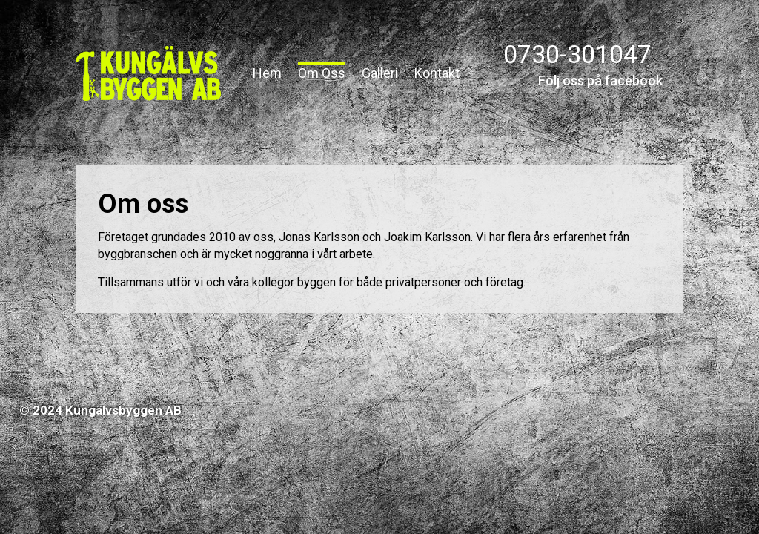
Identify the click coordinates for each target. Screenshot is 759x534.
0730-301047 (577, 54)
